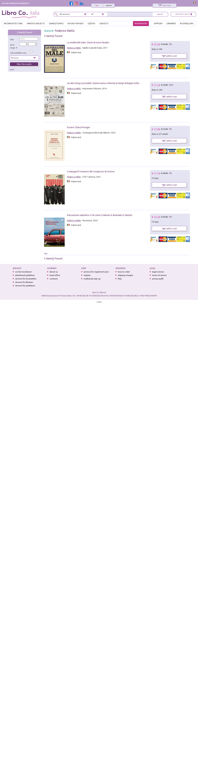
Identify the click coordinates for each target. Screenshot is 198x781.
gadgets (103, 23)
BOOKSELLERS (186, 23)
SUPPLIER (158, 23)
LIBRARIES (171, 23)
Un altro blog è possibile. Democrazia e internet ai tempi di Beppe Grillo (103, 83)
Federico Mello (65, 30)
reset (12, 70)
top (45, 253)
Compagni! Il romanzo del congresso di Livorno (91, 171)
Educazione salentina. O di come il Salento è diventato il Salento (99, 215)
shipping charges (125, 275)
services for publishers (25, 285)
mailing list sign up (92, 279)
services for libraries (24, 282)
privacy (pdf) (157, 279)
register (109, 5)
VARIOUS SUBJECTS (36, 23)
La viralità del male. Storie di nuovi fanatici (88, 42)
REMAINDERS (141, 23)
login (97, 5)
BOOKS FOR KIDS (75, 23)
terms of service (159, 275)
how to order (124, 272)
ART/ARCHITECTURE (13, 23)
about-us (54, 272)
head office (55, 275)
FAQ (120, 279)
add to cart (169, 56)
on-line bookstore (23, 272)
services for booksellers (25, 279)
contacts (54, 279)
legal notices (158, 272)
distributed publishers (25, 275)
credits (99, 302)
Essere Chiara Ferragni (78, 127)
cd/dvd (91, 23)
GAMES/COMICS (56, 23)
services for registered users (96, 272)
